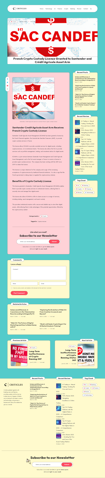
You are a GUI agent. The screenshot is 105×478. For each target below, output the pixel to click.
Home (41, 9)
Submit (54, 242)
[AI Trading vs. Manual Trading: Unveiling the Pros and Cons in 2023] (77, 123)
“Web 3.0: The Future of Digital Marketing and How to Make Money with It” (23, 325)
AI (54, 9)
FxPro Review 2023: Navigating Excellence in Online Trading (88, 132)
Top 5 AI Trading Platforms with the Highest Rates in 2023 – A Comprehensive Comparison (64, 412)
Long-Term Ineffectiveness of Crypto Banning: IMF (37, 355)
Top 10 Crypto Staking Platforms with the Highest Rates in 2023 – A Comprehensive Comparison (65, 425)
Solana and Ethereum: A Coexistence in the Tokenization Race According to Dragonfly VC (22, 312)
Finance (60, 9)
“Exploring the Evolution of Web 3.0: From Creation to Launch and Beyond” (53, 312)
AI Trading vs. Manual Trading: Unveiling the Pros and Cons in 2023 (88, 123)
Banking (72, 9)
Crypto (66, 9)
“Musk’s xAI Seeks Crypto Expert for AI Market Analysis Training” (53, 325)
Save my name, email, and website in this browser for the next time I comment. (32, 288)
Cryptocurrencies (42, 221)
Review (79, 9)
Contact (86, 9)
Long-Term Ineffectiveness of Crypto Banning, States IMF (68, 355)
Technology (48, 9)
